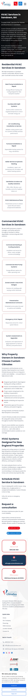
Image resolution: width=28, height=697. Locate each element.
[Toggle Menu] (25, 4)
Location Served (7, 628)
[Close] (26, 672)
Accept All (14, 685)
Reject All (14, 693)
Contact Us (6, 631)
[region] (14, 684)
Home (4, 618)
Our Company (7, 620)
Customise (14, 689)
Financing (5, 623)
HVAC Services (7, 626)
